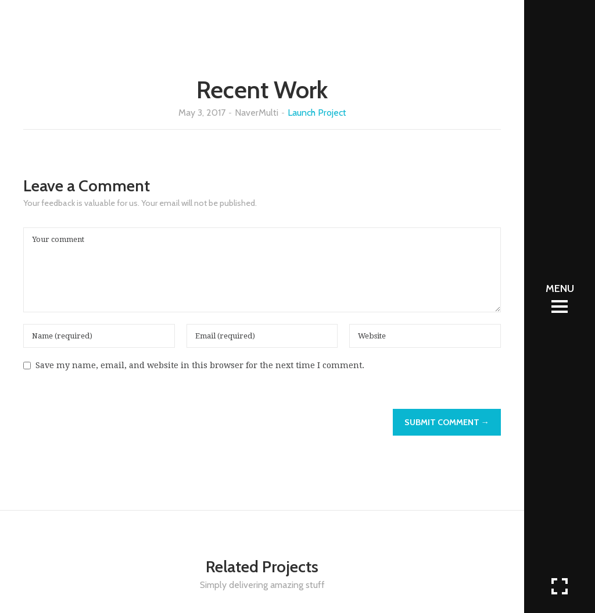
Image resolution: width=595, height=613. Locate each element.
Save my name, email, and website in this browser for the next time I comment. (199, 365)
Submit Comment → (446, 422)
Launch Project (317, 112)
